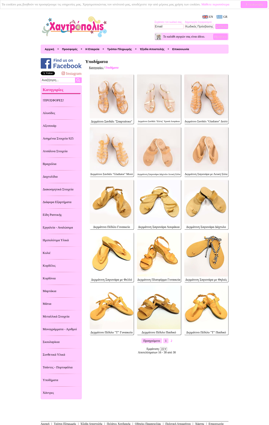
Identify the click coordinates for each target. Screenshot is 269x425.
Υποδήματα (50, 380)
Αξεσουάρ (49, 126)
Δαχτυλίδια (50, 176)
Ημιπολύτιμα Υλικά (56, 240)
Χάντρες (48, 393)
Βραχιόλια (49, 164)
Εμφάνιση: (153, 348)
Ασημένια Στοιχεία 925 (58, 138)
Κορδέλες (49, 265)
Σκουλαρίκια (51, 342)
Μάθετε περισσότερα (215, 4)
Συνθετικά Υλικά (54, 354)
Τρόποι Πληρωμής (119, 49)
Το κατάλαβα (254, 4)
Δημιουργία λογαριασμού (198, 22)
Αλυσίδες (49, 113)
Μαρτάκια (49, 291)
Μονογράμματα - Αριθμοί (60, 329)
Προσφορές (70, 49)
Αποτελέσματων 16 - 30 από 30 (157, 352)
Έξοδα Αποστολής (152, 49)
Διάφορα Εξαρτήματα (57, 202)
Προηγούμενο (151, 340)
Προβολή (220, 37)
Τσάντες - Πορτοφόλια (58, 367)
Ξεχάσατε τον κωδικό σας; (168, 22)
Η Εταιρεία (92, 49)
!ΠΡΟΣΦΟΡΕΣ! (53, 100)
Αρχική (49, 49)
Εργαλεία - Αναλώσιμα (58, 227)
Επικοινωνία (180, 49)
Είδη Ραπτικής (52, 215)
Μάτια (47, 304)
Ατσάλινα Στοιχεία (55, 151)
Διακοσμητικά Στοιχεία (58, 189)
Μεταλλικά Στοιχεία (56, 316)
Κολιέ (47, 253)
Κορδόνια (49, 278)
